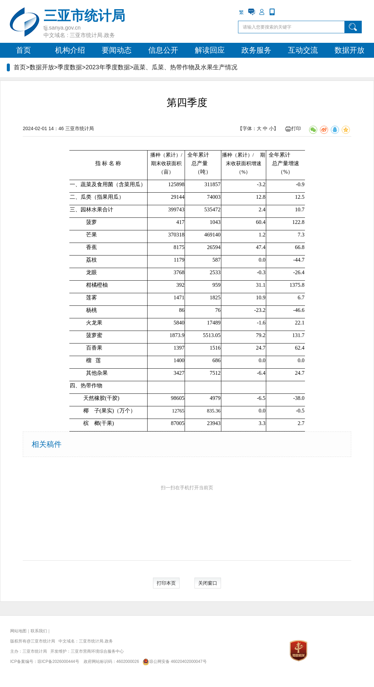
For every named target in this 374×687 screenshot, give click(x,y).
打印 (293, 128)
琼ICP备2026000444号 (58, 661)
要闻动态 (117, 50)
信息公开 (163, 50)
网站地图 (18, 631)
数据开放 (349, 50)
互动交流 (303, 50)
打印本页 (166, 583)
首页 (23, 50)
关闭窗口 (207, 583)
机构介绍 (70, 50)
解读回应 (210, 50)
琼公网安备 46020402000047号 (173, 661)
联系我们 (39, 631)
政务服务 (256, 50)
